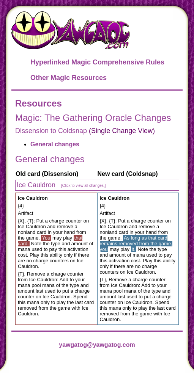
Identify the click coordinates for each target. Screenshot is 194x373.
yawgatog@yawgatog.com (97, 345)
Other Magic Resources (68, 77)
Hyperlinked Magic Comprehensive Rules (97, 62)
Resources (38, 103)
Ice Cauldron (61, 185)
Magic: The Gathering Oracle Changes (93, 118)
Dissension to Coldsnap (51, 131)
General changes (54, 144)
